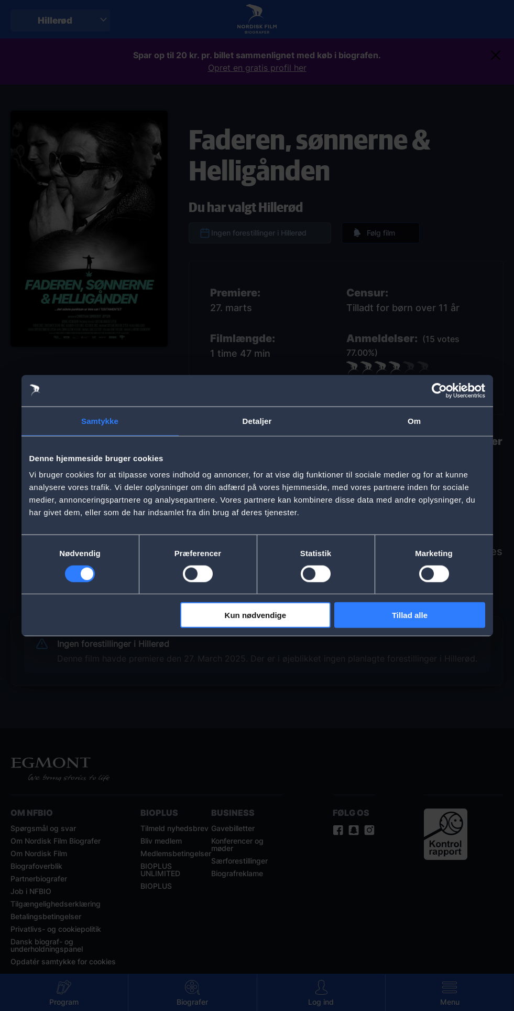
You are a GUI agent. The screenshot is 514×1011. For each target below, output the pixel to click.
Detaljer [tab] (257, 420)
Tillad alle (410, 615)
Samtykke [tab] (99, 420)
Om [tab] (414, 420)
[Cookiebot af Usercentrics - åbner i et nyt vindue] (439, 390)
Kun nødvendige (256, 615)
